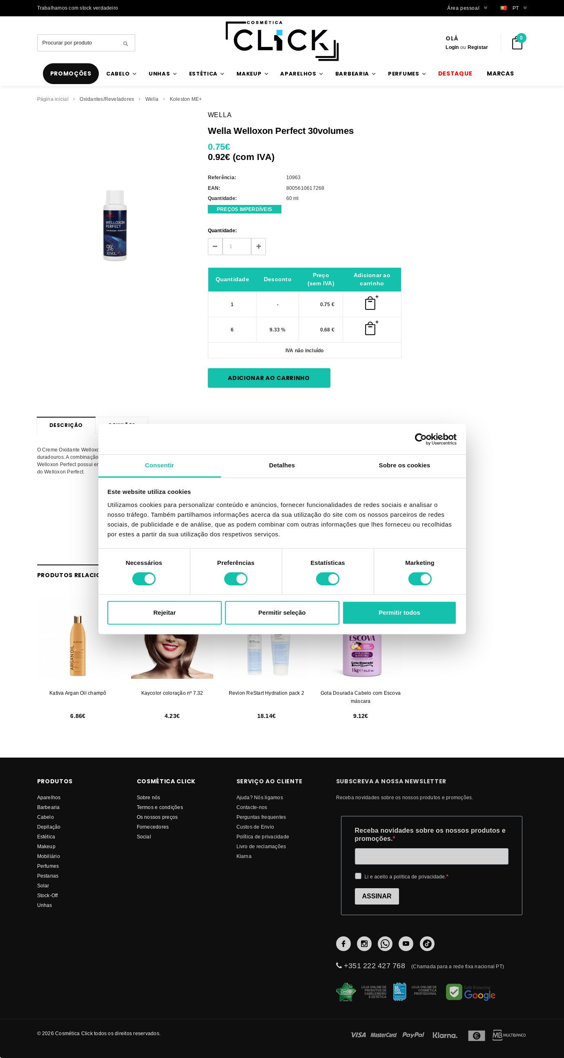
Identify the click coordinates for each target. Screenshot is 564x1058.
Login (452, 47)
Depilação (49, 827)
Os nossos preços (157, 817)
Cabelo (45, 817)
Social (144, 837)
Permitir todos (399, 612)
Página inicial (53, 99)
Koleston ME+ (186, 99)
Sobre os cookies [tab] (404, 465)
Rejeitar (164, 612)
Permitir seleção (282, 612)
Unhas (44, 905)
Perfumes (48, 866)
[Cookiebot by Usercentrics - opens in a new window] (421, 439)
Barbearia (48, 807)
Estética (46, 837)
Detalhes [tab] (282, 465)
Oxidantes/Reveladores (107, 99)
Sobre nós (149, 797)
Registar (478, 47)
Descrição (66, 425)
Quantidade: (222, 230)
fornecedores (153, 827)
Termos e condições (160, 807)
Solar (43, 885)
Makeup (46, 846)
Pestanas (48, 876)
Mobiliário (48, 856)
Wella (151, 99)
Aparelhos (49, 797)
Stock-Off (47, 895)
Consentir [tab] (159, 465)
